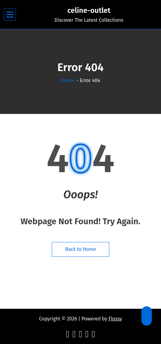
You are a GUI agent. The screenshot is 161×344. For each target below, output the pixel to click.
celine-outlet (88, 10)
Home (67, 80)
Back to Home (80, 249)
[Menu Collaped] (10, 14)
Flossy (115, 319)
